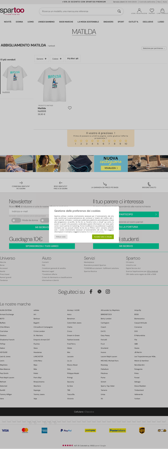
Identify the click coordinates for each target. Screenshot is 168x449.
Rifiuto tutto (61, 237)
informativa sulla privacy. (95, 232)
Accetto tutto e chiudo (103, 237)
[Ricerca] (119, 11)
